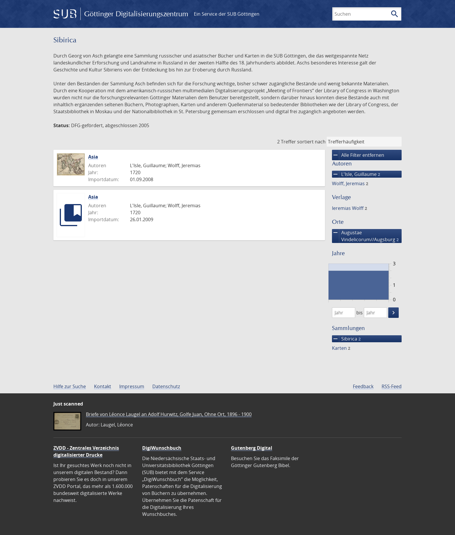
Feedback (363, 386)
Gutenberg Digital (251, 448)
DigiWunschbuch (161, 448)
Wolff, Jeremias (350, 183)
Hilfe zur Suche (69, 386)
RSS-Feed (392, 386)
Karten (341, 348)
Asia (93, 157)
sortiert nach (311, 141)
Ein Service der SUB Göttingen (226, 14)
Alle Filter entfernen (358, 155)
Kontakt (102, 386)
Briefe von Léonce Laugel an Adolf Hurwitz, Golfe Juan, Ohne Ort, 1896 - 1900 (169, 414)
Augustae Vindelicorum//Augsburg (365, 236)
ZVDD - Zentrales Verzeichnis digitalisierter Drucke (86, 451)
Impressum (131, 386)
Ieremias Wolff (349, 208)
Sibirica (346, 338)
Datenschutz (166, 386)
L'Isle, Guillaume (356, 174)
